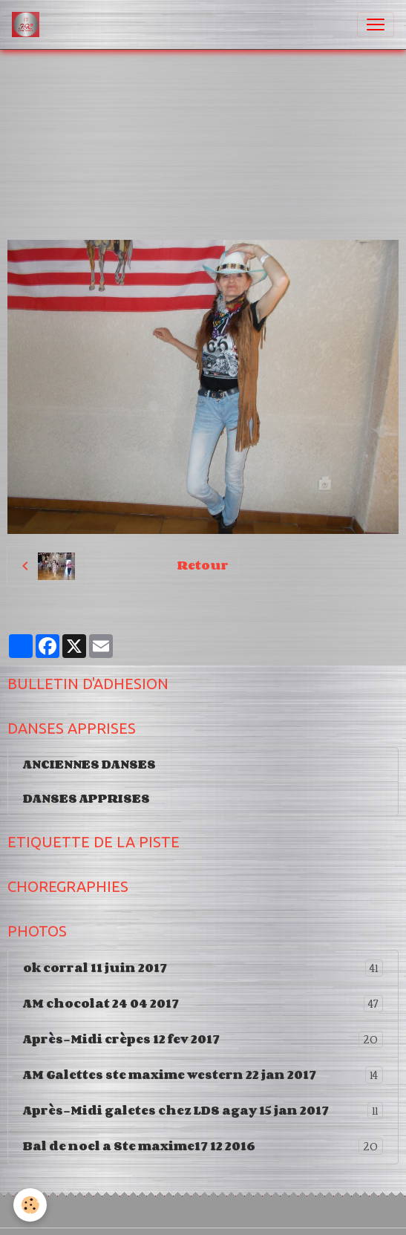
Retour (203, 565)
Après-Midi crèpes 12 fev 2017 (203, 1039)
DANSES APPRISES (86, 798)
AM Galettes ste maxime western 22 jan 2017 (203, 1075)
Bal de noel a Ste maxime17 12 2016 (203, 1146)
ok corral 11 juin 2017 (203, 968)
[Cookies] (30, 1205)
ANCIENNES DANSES (89, 764)
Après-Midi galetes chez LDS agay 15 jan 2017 (203, 1111)
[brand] (28, 24)
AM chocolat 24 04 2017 (203, 1004)
